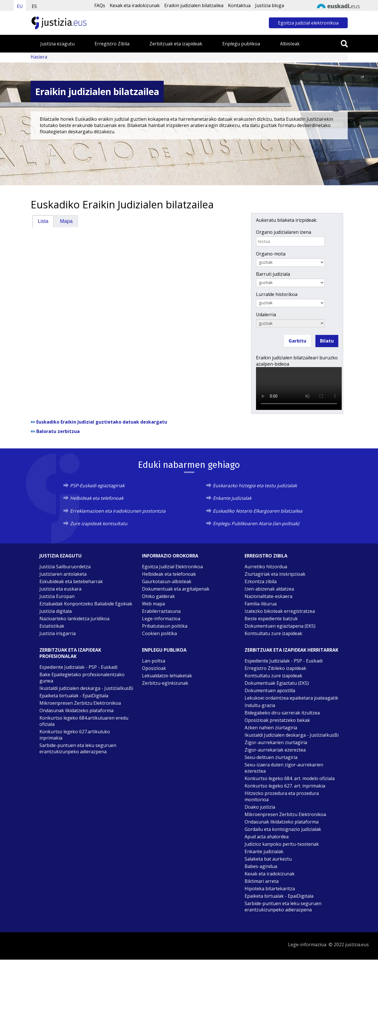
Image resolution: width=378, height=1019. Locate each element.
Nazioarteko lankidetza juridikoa (74, 618)
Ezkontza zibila (261, 581)
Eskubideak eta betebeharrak (71, 581)
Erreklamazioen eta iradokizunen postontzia (117, 511)
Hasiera (39, 57)
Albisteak (290, 44)
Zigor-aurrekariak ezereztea (275, 750)
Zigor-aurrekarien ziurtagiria (276, 742)
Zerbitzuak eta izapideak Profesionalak (70, 653)
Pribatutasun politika (164, 626)
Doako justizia (260, 807)
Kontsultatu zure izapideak (273, 633)
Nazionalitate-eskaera (268, 596)
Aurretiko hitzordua (266, 566)
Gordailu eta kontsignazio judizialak (283, 829)
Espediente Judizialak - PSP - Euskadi (78, 667)
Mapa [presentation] (66, 221)
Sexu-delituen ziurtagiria (271, 757)
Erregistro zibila (266, 556)
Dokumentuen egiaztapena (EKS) (280, 626)
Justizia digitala (55, 611)
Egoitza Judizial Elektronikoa (172, 566)
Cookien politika (159, 633)
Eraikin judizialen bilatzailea (193, 5)
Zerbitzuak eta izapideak (175, 44)
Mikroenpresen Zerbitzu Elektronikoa (80, 703)
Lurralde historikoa (276, 294)
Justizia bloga (269, 5)
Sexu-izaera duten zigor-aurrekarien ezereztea (284, 768)
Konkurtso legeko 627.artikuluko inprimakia (74, 734)
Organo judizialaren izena (283, 232)
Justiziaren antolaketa (63, 574)
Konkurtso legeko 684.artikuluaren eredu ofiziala (83, 721)
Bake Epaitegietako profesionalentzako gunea (82, 677)
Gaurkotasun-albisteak (166, 581)
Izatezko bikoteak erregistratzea (280, 611)
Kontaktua (239, 5)
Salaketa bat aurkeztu (268, 859)
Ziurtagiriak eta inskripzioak (275, 574)
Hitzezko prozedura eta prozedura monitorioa (282, 796)
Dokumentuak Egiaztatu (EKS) (277, 683)
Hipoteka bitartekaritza (270, 888)
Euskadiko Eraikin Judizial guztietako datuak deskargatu (101, 422)
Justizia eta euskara (60, 589)
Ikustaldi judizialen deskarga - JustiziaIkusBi (86, 688)
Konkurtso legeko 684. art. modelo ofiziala (290, 778)
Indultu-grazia (260, 705)
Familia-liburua (261, 604)
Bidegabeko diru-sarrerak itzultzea (282, 713)
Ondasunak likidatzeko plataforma (76, 710)
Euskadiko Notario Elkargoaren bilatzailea (257, 511)
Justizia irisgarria (57, 633)
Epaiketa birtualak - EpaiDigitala (73, 695)
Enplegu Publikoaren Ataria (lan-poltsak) (256, 523)
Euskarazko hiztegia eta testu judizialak (255, 485)
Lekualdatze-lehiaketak (167, 675)
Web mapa (153, 604)
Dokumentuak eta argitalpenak (175, 589)
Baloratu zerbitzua (58, 431)
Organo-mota (270, 254)
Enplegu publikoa (241, 44)
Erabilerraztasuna (161, 611)
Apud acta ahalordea (267, 836)
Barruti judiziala (273, 274)
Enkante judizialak (232, 498)
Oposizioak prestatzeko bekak (277, 720)
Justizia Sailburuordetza (65, 566)
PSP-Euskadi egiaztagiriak (97, 485)
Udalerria (266, 314)
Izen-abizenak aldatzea (269, 589)
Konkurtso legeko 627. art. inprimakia (285, 786)
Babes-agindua (261, 866)
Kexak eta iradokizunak (135, 5)
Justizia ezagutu (57, 44)
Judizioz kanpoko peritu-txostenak (282, 844)
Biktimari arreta (262, 881)
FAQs (99, 5)
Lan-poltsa (153, 661)
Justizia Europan (57, 596)
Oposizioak (154, 668)
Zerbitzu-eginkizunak (165, 683)
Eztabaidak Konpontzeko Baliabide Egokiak (85, 604)
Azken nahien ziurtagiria (271, 727)
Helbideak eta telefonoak (96, 498)
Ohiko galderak (158, 596)
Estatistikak (51, 626)
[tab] (43, 221)
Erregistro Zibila (112, 44)
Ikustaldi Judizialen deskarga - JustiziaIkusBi (292, 735)
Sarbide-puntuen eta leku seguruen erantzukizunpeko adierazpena (77, 748)
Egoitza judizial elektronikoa (308, 23)
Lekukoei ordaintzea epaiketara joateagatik (291, 698)
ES (34, 6)
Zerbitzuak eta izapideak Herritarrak (291, 650)
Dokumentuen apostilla (270, 690)
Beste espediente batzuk (271, 618)
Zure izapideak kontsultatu (98, 523)
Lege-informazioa (161, 618)
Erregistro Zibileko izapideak (275, 668)
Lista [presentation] (43, 221)
